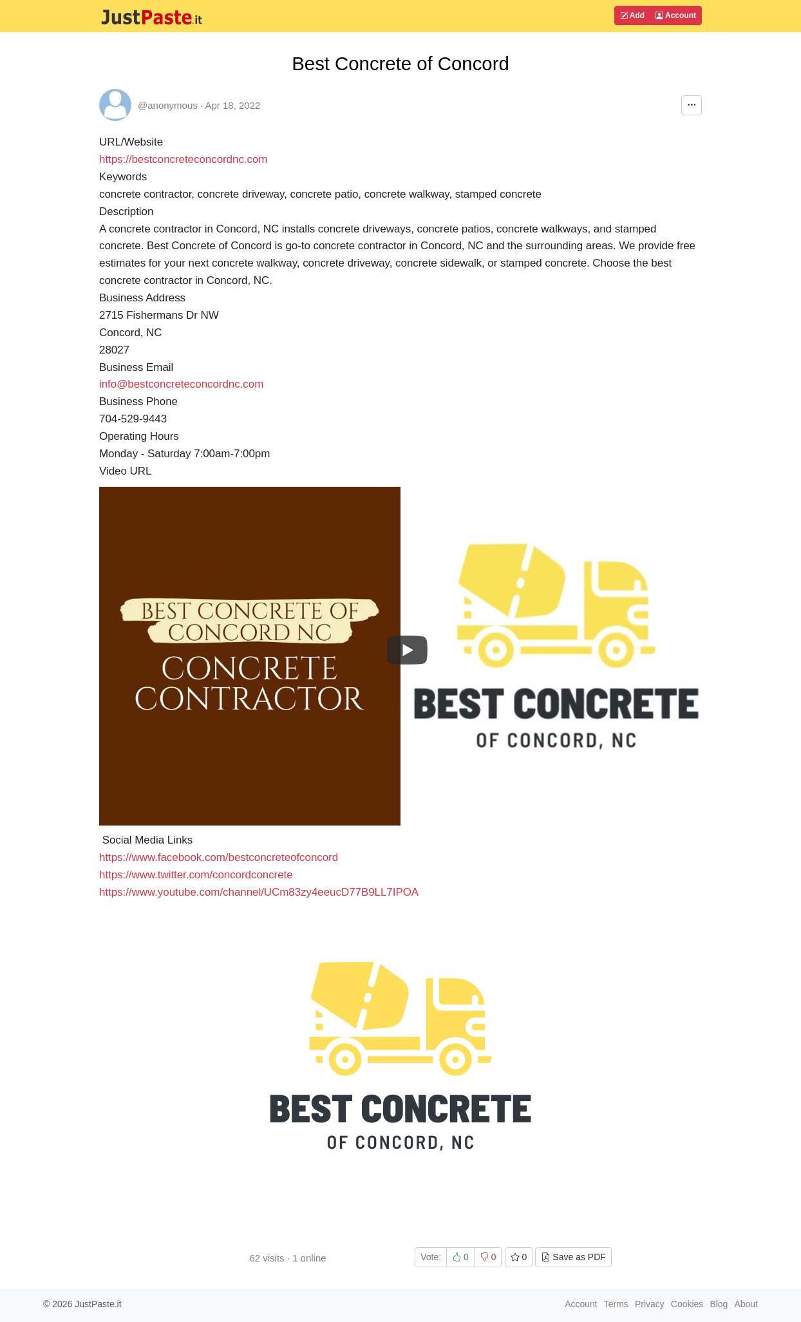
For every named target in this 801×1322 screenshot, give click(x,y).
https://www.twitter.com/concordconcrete (196, 875)
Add (632, 15)
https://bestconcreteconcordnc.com (183, 159)
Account (675, 15)
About (746, 1304)
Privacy (649, 1304)
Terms (616, 1304)
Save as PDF (573, 1257)
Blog (719, 1304)
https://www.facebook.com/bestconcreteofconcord (218, 857)
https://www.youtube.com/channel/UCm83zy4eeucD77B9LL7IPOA (259, 892)
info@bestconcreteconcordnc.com (181, 384)
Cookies (687, 1304)
